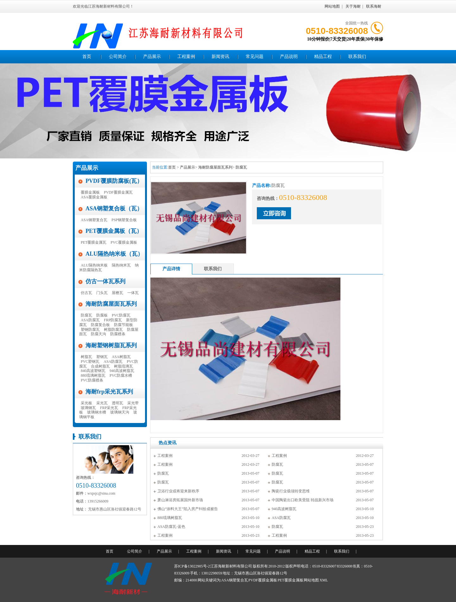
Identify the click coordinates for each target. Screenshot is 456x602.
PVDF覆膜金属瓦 (118, 192)
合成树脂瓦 (100, 366)
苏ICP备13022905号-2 (192, 566)
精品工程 (323, 56)
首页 (86, 56)
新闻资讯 (220, 56)
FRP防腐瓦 (113, 320)
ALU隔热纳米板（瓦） (114, 254)
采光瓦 (102, 403)
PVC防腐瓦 (121, 315)
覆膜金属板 (90, 192)
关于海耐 (353, 6)
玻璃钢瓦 (88, 408)
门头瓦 (102, 293)
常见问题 (254, 56)
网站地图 (332, 6)
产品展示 (152, 56)
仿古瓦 (86, 293)
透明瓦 (117, 403)
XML (324, 580)
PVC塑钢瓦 (90, 361)
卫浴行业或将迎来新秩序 (178, 491)
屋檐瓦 (117, 293)
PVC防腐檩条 (92, 380)
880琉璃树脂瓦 (93, 375)
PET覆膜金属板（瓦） (114, 231)
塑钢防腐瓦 (90, 329)
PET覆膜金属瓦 (93, 242)
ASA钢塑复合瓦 (94, 220)
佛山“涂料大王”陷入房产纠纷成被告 (187, 509)
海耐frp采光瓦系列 (109, 391)
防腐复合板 (100, 325)
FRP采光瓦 (109, 408)
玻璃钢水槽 (96, 412)
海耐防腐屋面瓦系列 (111, 304)
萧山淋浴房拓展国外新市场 (180, 500)
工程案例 (186, 56)
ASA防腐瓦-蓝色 (171, 526)
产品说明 (289, 56)
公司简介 (118, 56)
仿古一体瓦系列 (105, 281)
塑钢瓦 (102, 357)
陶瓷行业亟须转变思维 (291, 491)
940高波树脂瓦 (122, 370)
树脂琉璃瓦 (123, 366)
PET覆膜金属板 (290, 580)
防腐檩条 (117, 334)
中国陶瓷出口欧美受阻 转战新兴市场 (302, 500)
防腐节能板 (123, 325)
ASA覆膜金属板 (94, 197)
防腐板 (102, 315)
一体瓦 (133, 293)
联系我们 (357, 56)
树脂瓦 (86, 357)
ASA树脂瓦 (121, 357)
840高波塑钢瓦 (93, 370)
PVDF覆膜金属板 (262, 580)
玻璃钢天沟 (119, 412)
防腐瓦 (86, 315)
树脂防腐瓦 (113, 329)
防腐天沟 (98, 334)
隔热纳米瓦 (121, 265)
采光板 (86, 403)
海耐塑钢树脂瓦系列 (111, 345)
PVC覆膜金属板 (124, 242)
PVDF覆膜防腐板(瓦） (114, 181)
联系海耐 (373, 6)
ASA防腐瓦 (90, 320)
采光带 (133, 403)
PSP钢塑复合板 (124, 220)
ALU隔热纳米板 (94, 265)
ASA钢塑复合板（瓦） (114, 208)
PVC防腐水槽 (121, 375)
